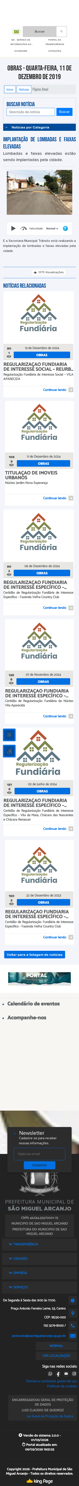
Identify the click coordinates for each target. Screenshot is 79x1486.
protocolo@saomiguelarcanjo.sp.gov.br (39, 1336)
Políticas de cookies (62, 1386)
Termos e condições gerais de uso (51, 1381)
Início (10, 89)
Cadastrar (39, 1165)
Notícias (24, 89)
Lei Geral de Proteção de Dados (50, 1416)
